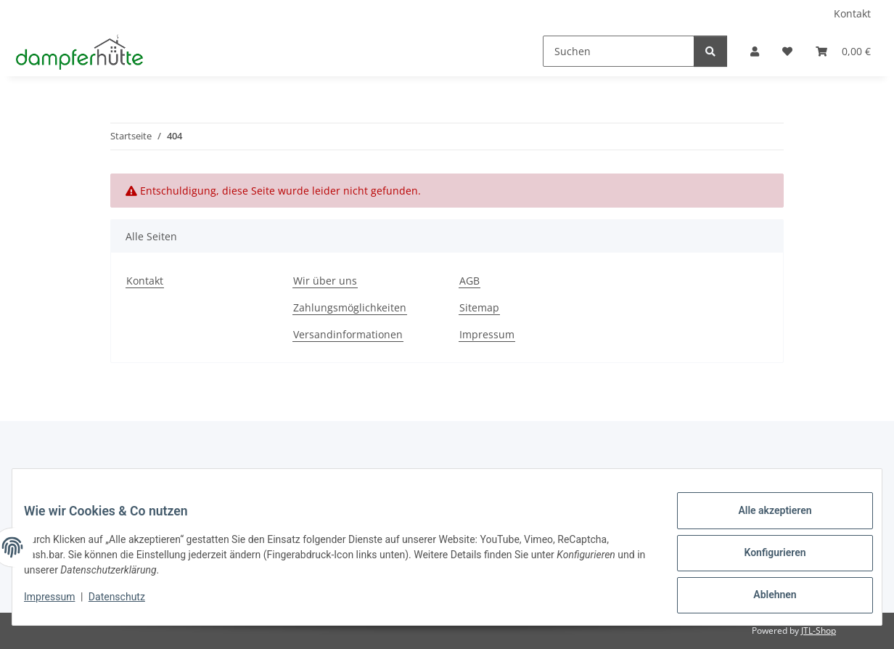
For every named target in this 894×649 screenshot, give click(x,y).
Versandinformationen (348, 334)
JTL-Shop (818, 630)
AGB (469, 280)
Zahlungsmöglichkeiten (349, 307)
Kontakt (852, 13)
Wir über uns (325, 280)
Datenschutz (128, 604)
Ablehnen (763, 597)
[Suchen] (618, 51)
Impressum (61, 604)
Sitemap (479, 307)
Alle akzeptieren (763, 522)
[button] (755, 51)
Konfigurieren (763, 560)
